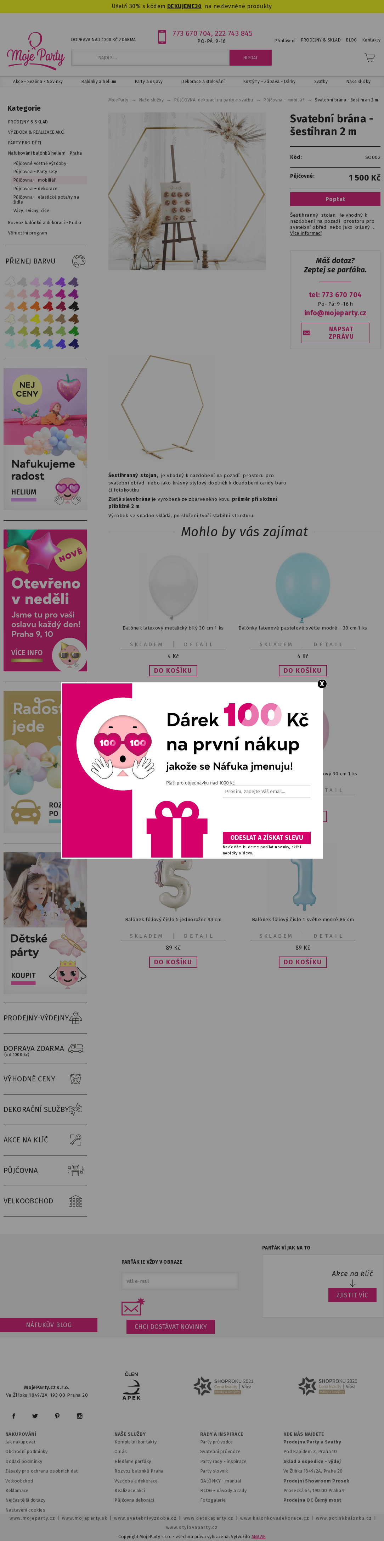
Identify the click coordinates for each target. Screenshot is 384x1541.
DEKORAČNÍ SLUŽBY (45, 1109)
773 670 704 (192, 33)
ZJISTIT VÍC (352, 1295)
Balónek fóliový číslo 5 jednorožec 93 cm (173, 919)
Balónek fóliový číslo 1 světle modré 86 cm (303, 919)
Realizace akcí (129, 1490)
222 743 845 (234, 33)
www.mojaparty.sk (85, 1518)
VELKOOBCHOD (45, 1201)
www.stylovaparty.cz (192, 1527)
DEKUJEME (181, 6)
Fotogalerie (213, 1500)
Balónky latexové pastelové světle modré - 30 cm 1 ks (302, 628)
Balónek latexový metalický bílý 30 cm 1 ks (173, 628)
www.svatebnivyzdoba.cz (145, 1518)
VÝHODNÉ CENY (45, 1079)
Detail (199, 644)
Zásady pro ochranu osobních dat (41, 1471)
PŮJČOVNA (45, 1170)
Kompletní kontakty (135, 1442)
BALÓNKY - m (215, 1481)
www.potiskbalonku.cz (344, 1518)
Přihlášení (285, 40)
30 (198, 6)
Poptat (335, 199)
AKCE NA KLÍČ (45, 1140)
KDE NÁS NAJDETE (303, 1434)
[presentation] (266, 817)
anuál (235, 1481)
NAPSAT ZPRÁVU (341, 333)
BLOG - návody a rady (223, 1490)
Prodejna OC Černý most (312, 1500)
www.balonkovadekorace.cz (274, 1518)
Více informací (306, 233)
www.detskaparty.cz (208, 1518)
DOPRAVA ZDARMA (45, 1048)
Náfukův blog (49, 1325)
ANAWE (259, 1536)
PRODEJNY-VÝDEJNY (45, 1018)
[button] (173, 670)
